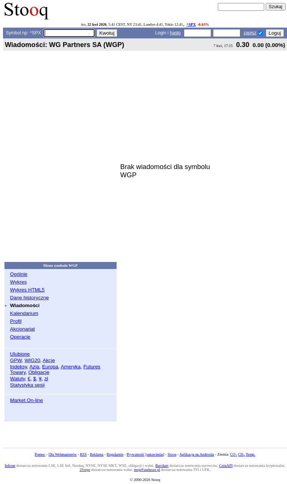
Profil (16, 321)
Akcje (49, 360)
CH (241, 454)
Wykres (18, 282)
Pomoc (40, 454)
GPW (16, 360)
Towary (18, 372)
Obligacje (38, 372)
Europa (50, 366)
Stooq (171, 454)
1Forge (85, 470)
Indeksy (18, 366)
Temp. (251, 454)
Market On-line (26, 400)
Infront (9, 465)
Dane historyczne (29, 297)
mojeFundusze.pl (147, 470)
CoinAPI (225, 465)
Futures (92, 366)
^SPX (191, 24)
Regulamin (115, 454)
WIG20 (32, 360)
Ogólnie (18, 274)
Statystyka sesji (27, 385)
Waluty (17, 378)
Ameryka (71, 366)
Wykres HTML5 (27, 290)
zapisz (250, 32)
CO (233, 454)
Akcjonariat (22, 329)
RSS (83, 454)
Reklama (96, 454)
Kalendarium (24, 313)
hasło (175, 32)
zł (46, 378)
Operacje (20, 337)
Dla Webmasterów (63, 454)
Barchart (161, 465)
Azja (34, 366)
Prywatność (136, 454)
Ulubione (20, 354)
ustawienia (155, 454)
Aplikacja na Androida (196, 454)
